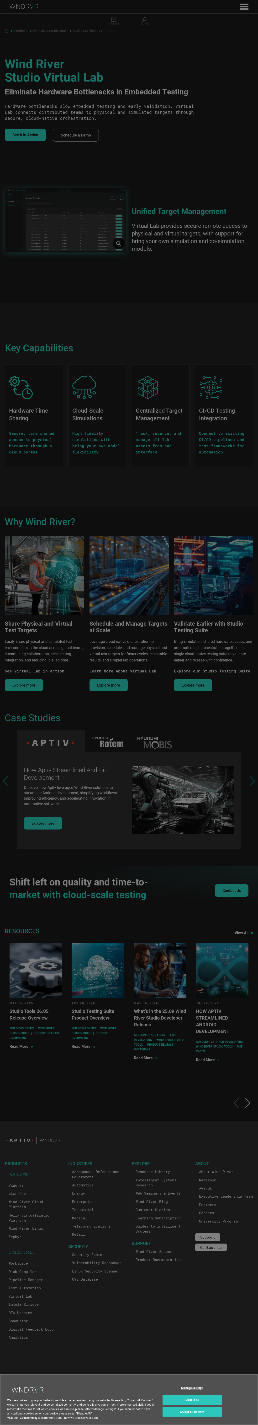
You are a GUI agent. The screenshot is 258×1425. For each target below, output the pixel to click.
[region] (129, 1399)
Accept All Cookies (192, 1412)
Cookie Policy (28, 1418)
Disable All (192, 1400)
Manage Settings (192, 1388)
